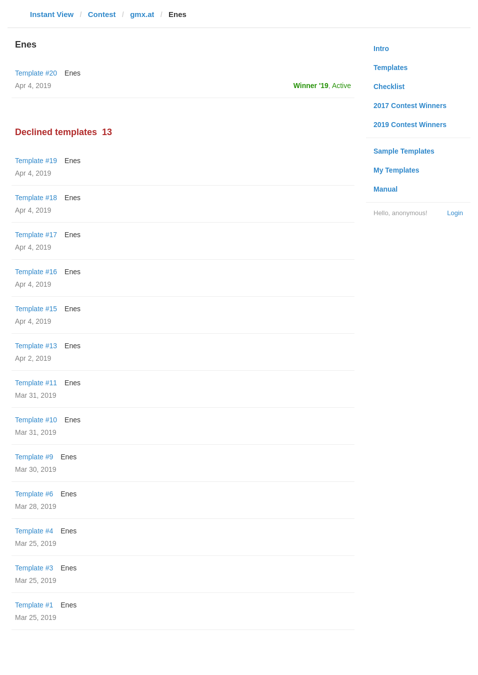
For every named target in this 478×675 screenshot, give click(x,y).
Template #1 (34, 605)
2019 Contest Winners (410, 125)
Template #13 (36, 346)
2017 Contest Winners (410, 106)
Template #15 (36, 309)
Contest (102, 14)
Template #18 (36, 198)
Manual (386, 189)
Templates (391, 68)
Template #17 (36, 235)
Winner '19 (311, 86)
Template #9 (34, 457)
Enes (72, 73)
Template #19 (36, 161)
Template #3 (34, 568)
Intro (381, 49)
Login (455, 213)
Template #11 (36, 383)
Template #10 (36, 420)
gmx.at (142, 14)
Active (341, 86)
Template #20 (36, 73)
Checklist (389, 87)
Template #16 (36, 272)
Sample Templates (404, 151)
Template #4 (34, 531)
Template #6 (34, 494)
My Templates (397, 170)
